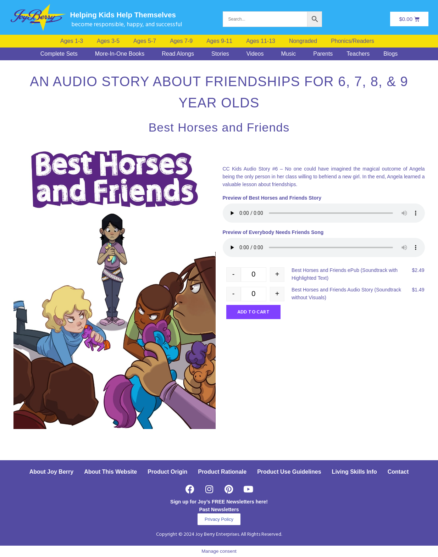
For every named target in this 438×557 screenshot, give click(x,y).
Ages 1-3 (71, 41)
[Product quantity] (254, 274)
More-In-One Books (120, 54)
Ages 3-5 (108, 41)
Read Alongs (178, 54)
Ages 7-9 (181, 41)
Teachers (358, 54)
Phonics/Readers (352, 41)
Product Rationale (222, 472)
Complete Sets (59, 54)
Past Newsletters (219, 509)
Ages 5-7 (144, 41)
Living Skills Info (354, 472)
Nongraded (303, 41)
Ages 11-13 (260, 41)
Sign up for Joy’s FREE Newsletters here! (219, 502)
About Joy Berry (51, 472)
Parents (323, 54)
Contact (398, 472)
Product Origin (167, 472)
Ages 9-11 (219, 41)
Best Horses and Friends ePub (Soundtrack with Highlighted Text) (345, 274)
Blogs (390, 54)
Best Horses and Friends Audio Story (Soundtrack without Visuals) (346, 293)
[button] (354, 41)
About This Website (110, 472)
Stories (220, 54)
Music (288, 54)
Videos (255, 54)
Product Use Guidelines (289, 472)
